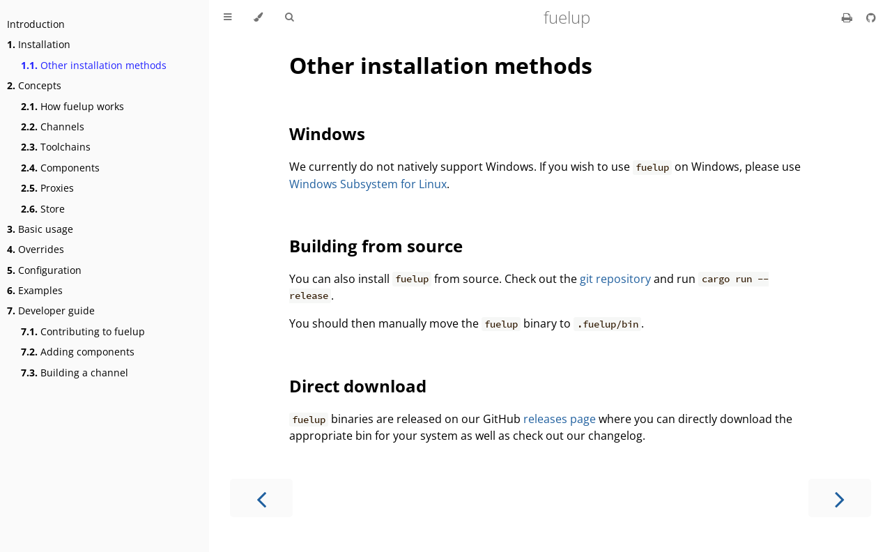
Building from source (376, 245)
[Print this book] (848, 17)
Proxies (47, 187)
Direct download (357, 385)
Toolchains (56, 146)
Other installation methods (94, 65)
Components (60, 167)
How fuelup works (72, 106)
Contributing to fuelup (83, 331)
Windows (327, 133)
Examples (35, 290)
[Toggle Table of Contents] (228, 17)
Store (43, 208)
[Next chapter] (839, 498)
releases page (559, 419)
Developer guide (51, 310)
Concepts (34, 85)
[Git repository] (871, 17)
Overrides (35, 249)
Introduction (36, 24)
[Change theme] (258, 17)
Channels (52, 126)
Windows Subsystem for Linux (368, 184)
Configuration (44, 270)
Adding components (77, 351)
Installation (38, 44)
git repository (615, 278)
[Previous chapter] (261, 498)
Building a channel (74, 372)
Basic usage (40, 229)
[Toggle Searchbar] (289, 17)
